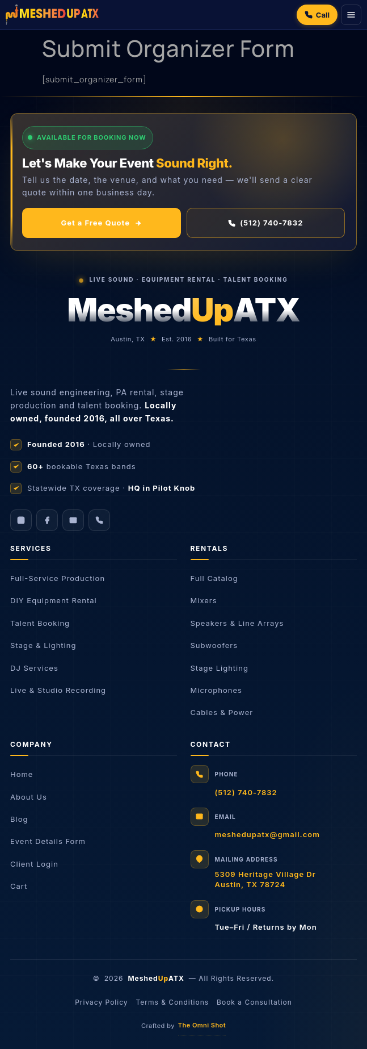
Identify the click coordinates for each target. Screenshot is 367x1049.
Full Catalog (214, 578)
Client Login (34, 863)
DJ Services (34, 667)
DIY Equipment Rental (53, 600)
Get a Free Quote (101, 222)
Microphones (216, 690)
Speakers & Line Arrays (237, 623)
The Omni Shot (202, 1025)
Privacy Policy (101, 1002)
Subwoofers (214, 645)
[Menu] (351, 15)
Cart (18, 886)
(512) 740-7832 (265, 222)
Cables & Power (222, 712)
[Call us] (99, 520)
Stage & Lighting (43, 645)
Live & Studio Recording (58, 690)
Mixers (204, 600)
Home (21, 774)
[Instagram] (21, 520)
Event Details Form (48, 841)
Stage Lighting (219, 667)
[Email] (73, 520)
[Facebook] (47, 520)
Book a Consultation (254, 1002)
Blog (19, 819)
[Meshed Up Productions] (52, 15)
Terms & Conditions (172, 1002)
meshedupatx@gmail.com (267, 834)
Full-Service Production (57, 578)
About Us (28, 796)
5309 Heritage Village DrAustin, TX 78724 (265, 879)
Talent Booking (40, 623)
